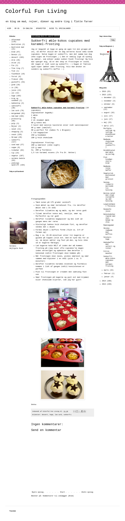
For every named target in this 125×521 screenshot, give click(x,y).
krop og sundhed (14, 99)
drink (13, 63)
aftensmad (15, 40)
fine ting (15, 68)
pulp (13, 124)
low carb (58, 414)
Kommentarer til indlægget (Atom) (58, 496)
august (107, 113)
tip (12, 153)
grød (13, 85)
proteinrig (16, 119)
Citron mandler (107, 252)
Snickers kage (107, 238)
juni (106, 119)
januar (107, 277)
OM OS (17, 28)
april (107, 126)
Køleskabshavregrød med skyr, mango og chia (109, 218)
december (108, 98)
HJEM (9, 28)
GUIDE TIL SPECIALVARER (59, 28)
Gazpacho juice (107, 210)
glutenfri (15, 82)
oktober (108, 104)
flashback (15, 74)
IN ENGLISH (28, 28)
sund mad (15, 145)
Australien (16, 44)
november (108, 101)
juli (106, 116)
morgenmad (15, 113)
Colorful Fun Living (36, 11)
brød (13, 52)
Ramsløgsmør (108, 225)
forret (14, 77)
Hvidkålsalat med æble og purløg (109, 152)
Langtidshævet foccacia (109, 205)
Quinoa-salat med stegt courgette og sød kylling (109, 197)
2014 (104, 281)
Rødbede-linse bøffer (107, 168)
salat (13, 129)
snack (13, 135)
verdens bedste (18, 158)
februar (108, 274)
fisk (13, 71)
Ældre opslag (87, 492)
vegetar (14, 156)
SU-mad (14, 137)
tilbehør (15, 150)
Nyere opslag (37, 492)
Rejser (14, 126)
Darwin (14, 55)
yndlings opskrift (15, 164)
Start (62, 492)
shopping (15, 132)
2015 (104, 95)
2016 (104, 91)
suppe (13, 147)
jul (12, 93)
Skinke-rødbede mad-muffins (107, 231)
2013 (104, 284)
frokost (14, 79)
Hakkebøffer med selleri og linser (109, 245)
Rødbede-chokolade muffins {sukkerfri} (109, 143)
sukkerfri (67, 414)
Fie (12, 66)
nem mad (14, 116)
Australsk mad (17, 47)
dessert (45, 414)
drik (13, 60)
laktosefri (16, 106)
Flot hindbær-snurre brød (108, 160)
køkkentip (15, 103)
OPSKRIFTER (41, 28)
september (108, 108)
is (12, 88)
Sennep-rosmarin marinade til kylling (108, 186)
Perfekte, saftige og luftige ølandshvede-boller (109, 132)
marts (107, 270)
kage (51, 414)
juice (13, 90)
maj (106, 122)
